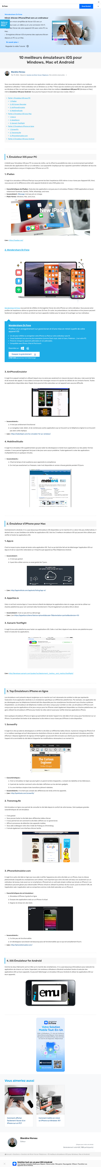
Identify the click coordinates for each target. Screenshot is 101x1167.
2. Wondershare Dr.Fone (17, 250)
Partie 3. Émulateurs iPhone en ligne (21, 126)
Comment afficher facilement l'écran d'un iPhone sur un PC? (16, 1120)
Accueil (8, 1154)
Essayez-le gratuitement (22, 354)
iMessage (21, 194)
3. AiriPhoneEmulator (17, 107)
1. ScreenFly (14, 129)
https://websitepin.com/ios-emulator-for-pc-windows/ (31, 434)
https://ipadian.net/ (16, 240)
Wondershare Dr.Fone (12, 308)
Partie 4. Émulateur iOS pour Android (21, 139)
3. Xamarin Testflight (17, 123)
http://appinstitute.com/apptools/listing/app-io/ (28, 590)
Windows (22, 348)
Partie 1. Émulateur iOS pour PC (19, 98)
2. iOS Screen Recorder (18, 104)
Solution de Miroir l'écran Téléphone (38, 75)
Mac (27, 348)
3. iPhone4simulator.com (19, 136)
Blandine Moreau (18, 72)
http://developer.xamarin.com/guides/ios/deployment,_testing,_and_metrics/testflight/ (41, 673)
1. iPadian (13, 101)
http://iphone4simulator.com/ (21, 945)
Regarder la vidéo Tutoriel (17, 46)
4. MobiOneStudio (16, 111)
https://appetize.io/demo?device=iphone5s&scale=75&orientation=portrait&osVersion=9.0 (46, 615)
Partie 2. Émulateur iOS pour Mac (20, 114)
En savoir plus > (12, 42)
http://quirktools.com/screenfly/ (22, 793)
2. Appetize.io (15, 120)
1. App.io (13, 117)
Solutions (16, 1154)
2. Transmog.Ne (15, 133)
